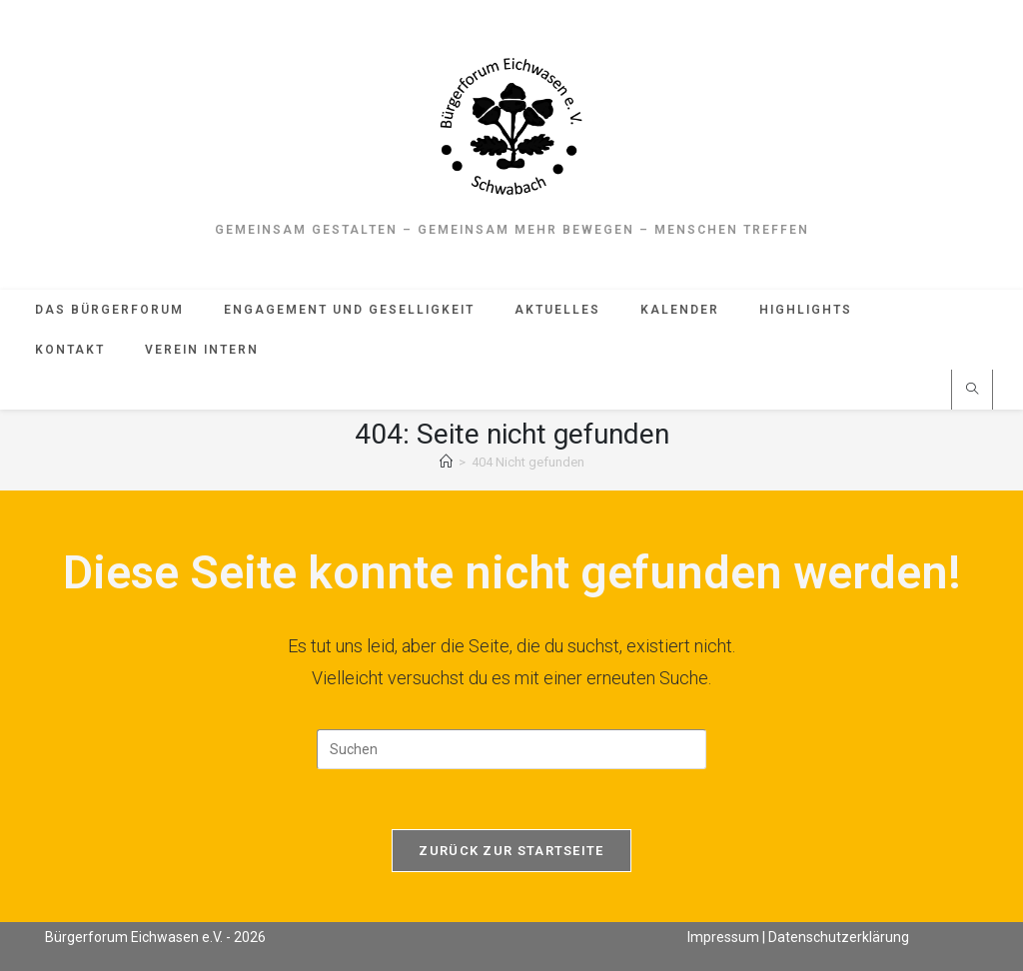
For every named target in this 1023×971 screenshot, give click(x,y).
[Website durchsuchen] (972, 391)
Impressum (723, 937)
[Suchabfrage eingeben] (511, 749)
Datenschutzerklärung (838, 937)
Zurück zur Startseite (511, 850)
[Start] (446, 462)
